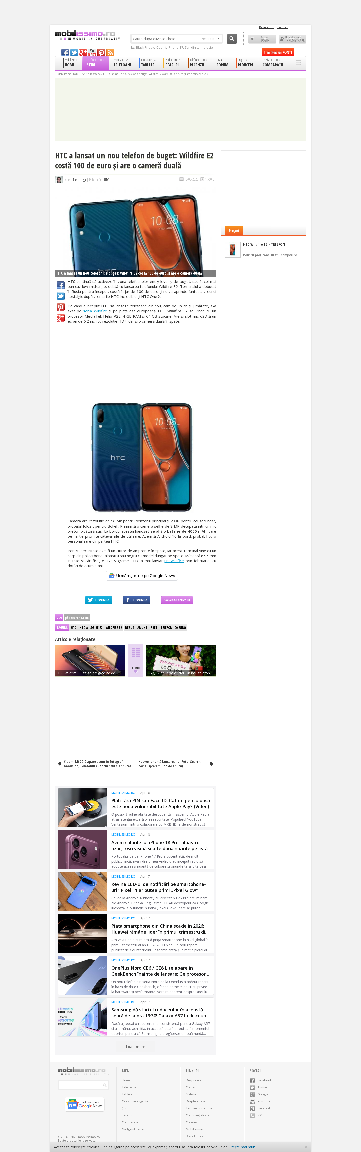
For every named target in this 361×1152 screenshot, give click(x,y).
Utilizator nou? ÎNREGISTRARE (292, 39)
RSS (256, 1115)
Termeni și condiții (199, 1108)
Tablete (127, 1094)
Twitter (61, 296)
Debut (129, 627)
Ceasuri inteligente (135, 1101)
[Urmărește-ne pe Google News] (142, 576)
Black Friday (145, 47)
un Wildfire (174, 560)
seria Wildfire (95, 310)
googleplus (83, 52)
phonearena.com (77, 617)
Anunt (142, 627)
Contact (282, 27)
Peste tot (210, 38)
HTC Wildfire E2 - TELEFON (264, 244)
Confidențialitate (197, 1115)
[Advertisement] (142, 363)
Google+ (61, 318)
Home (126, 1080)
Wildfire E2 (114, 627)
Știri (84, 74)
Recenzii (127, 1115)
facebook (65, 52)
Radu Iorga (79, 179)
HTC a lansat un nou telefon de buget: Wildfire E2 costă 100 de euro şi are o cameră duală (156, 74)
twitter (74, 52)
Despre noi (266, 27)
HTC (106, 179)
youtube (92, 52)
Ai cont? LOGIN (262, 39)
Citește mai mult (242, 1147)
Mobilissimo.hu (196, 1129)
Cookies (191, 1122)
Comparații (130, 1122)
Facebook (61, 285)
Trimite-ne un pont (278, 52)
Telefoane (95, 74)
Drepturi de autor (198, 1101)
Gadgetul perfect (134, 1129)
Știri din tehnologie (199, 47)
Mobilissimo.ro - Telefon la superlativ (87, 35)
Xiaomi (161, 47)
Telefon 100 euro (173, 627)
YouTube (260, 1101)
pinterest (101, 52)
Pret (154, 627)
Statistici (191, 1094)
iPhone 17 (175, 47)
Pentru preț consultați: (270, 254)
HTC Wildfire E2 (91, 627)
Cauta (232, 39)
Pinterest (61, 307)
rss (110, 52)
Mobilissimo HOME (69, 74)
